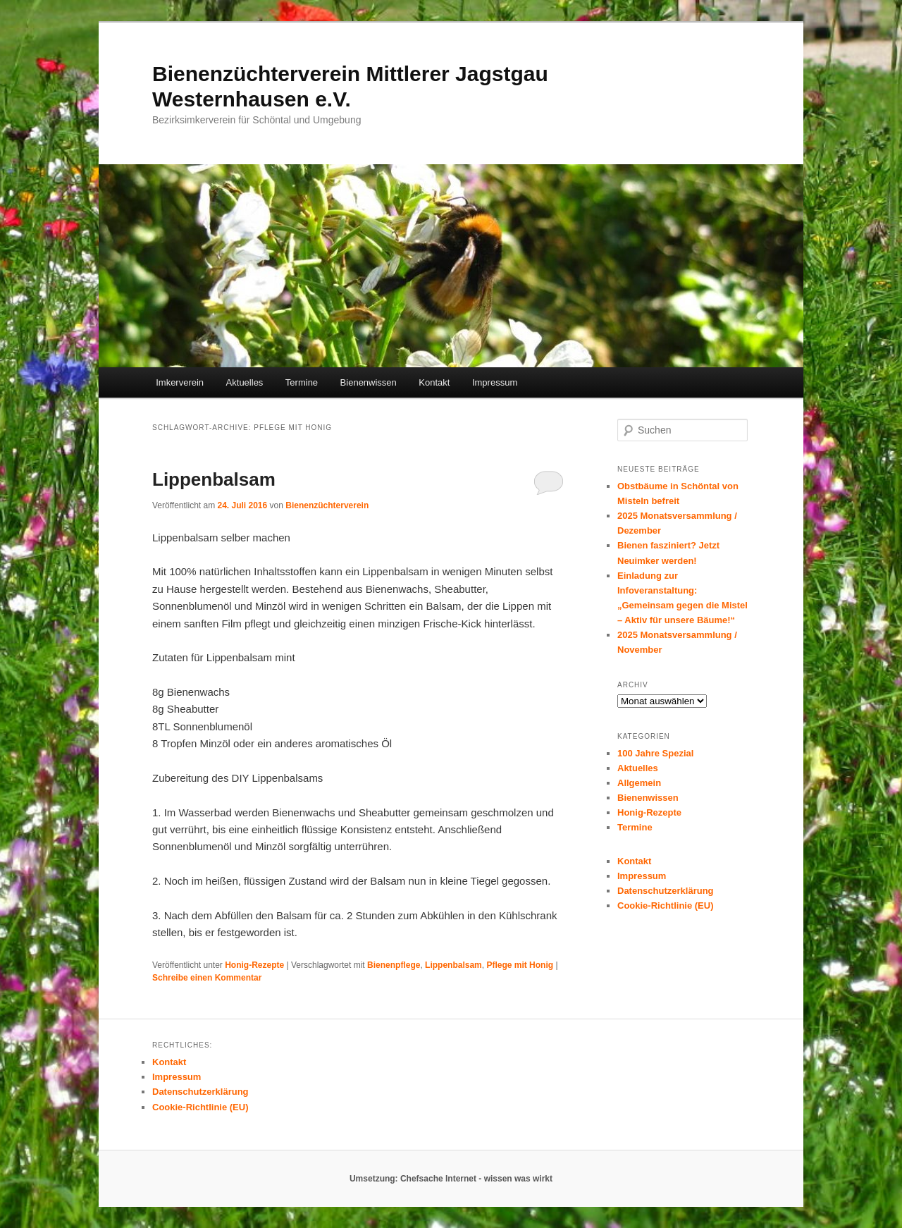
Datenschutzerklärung (665, 890)
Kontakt (434, 382)
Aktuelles (245, 382)
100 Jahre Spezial (655, 753)
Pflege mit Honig (519, 965)
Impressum (494, 382)
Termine (301, 382)
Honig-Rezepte (254, 965)
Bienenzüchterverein (327, 505)
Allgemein (639, 783)
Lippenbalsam (214, 479)
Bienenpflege (393, 965)
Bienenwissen (368, 382)
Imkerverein (180, 382)
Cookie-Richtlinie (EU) (665, 905)
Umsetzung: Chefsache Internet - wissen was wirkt (451, 1179)
